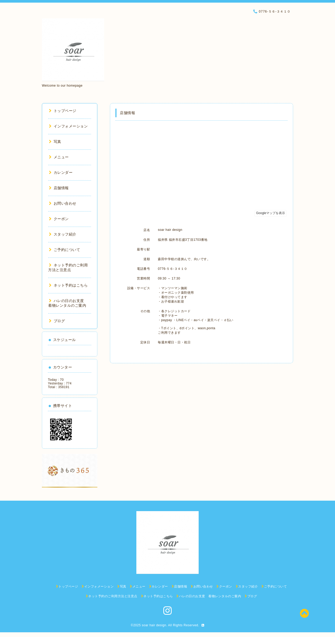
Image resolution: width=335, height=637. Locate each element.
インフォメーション (68, 126)
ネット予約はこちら (68, 285)
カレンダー (60, 172)
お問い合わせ (62, 203)
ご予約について (64, 250)
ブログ (57, 321)
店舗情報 (59, 188)
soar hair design (154, 625)
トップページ (62, 111)
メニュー (59, 157)
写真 (55, 141)
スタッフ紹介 (62, 234)
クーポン (59, 219)
